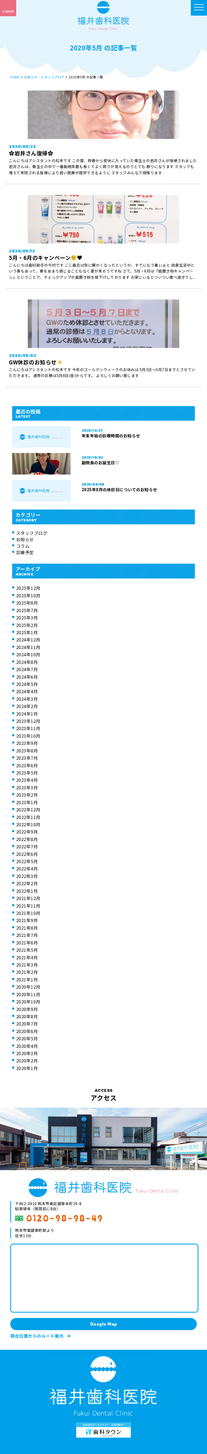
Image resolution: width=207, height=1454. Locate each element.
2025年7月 (27, 610)
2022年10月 (28, 824)
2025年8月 (27, 602)
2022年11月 (28, 817)
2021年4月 (27, 957)
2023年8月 (27, 750)
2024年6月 (27, 677)
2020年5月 (27, 1038)
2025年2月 (27, 625)
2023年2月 (27, 794)
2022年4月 (27, 868)
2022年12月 (28, 809)
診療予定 (25, 552)
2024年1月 (27, 713)
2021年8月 (27, 928)
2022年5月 (27, 861)
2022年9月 (27, 831)
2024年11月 (28, 647)
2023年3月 (27, 787)
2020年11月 (28, 994)
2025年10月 (28, 595)
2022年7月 (27, 846)
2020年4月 (27, 1046)
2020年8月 (27, 1016)
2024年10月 (28, 654)
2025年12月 (28, 588)
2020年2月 (27, 1060)
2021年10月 (28, 913)
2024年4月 (27, 691)
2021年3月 (27, 964)
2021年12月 (28, 898)
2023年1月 (27, 802)
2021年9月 (27, 920)
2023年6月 (27, 765)
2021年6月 (27, 942)
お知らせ (25, 539)
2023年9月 (27, 743)
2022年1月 (27, 891)
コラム (23, 546)
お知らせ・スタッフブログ (44, 77)
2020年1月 (27, 1068)
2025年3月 (27, 617)
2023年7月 (27, 758)
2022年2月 (27, 883)
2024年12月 (28, 639)
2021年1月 (27, 979)
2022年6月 (27, 854)
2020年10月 (28, 1001)
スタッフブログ (31, 533)
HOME (15, 77)
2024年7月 (27, 669)
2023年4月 (27, 780)
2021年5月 (27, 950)
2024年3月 (27, 699)
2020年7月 (27, 1023)
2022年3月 (27, 876)
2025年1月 (27, 632)
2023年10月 (28, 736)
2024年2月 (27, 706)
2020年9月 (27, 1009)
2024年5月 (27, 684)
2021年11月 (28, 905)
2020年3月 (27, 1053)
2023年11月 (28, 728)
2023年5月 (27, 772)
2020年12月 (28, 987)
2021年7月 (27, 935)
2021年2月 (27, 972)
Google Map (103, 1324)
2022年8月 (27, 839)
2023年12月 (28, 721)
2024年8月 (27, 662)
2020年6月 (27, 1031)
